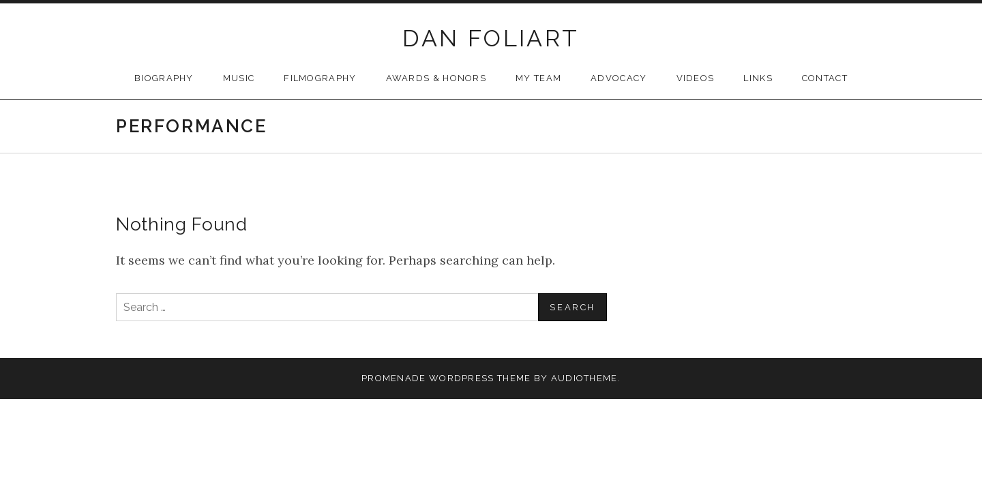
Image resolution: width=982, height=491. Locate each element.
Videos (695, 78)
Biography (164, 78)
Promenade (393, 378)
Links (758, 78)
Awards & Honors (436, 78)
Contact (825, 78)
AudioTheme (584, 378)
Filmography (320, 78)
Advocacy (618, 78)
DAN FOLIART (490, 38)
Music (239, 78)
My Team (538, 78)
